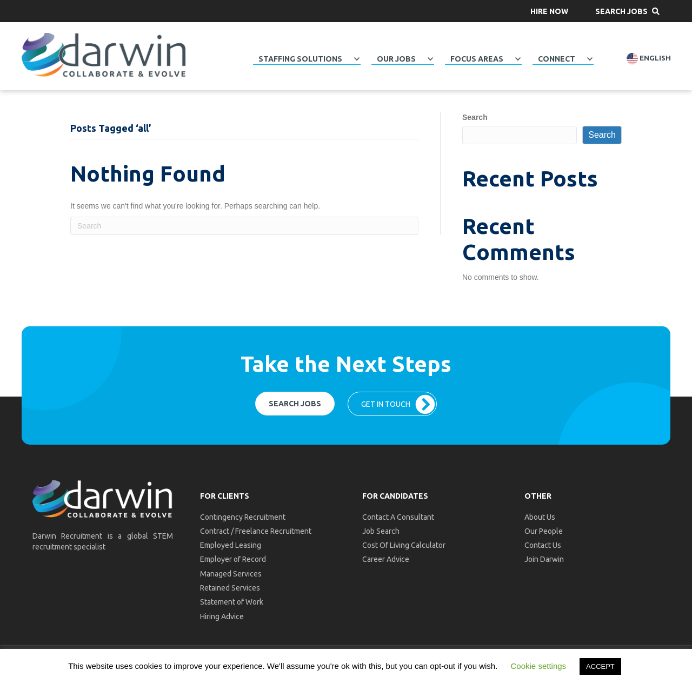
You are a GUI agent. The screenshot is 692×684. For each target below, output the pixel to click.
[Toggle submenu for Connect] (590, 59)
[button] (549, 11)
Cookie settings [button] (539, 665)
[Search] (244, 226)
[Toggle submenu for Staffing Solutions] (357, 59)
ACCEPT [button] (600, 666)
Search (475, 117)
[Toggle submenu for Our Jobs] (430, 59)
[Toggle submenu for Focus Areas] (518, 59)
